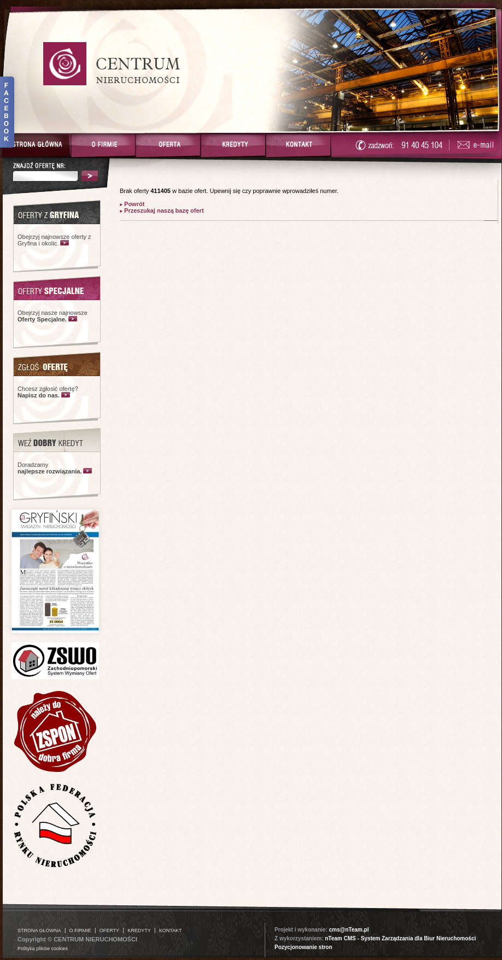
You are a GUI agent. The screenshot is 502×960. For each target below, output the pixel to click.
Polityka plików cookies (42, 948)
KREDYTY (139, 930)
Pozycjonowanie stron (303, 947)
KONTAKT (170, 930)
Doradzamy (49, 468)
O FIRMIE (80, 930)
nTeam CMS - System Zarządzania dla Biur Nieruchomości (400, 938)
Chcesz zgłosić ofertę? (47, 392)
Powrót (133, 204)
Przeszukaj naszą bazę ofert (163, 210)
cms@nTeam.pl (349, 930)
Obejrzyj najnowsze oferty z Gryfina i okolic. (54, 240)
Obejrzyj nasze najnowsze (52, 316)
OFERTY (109, 930)
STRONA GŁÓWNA (39, 930)
